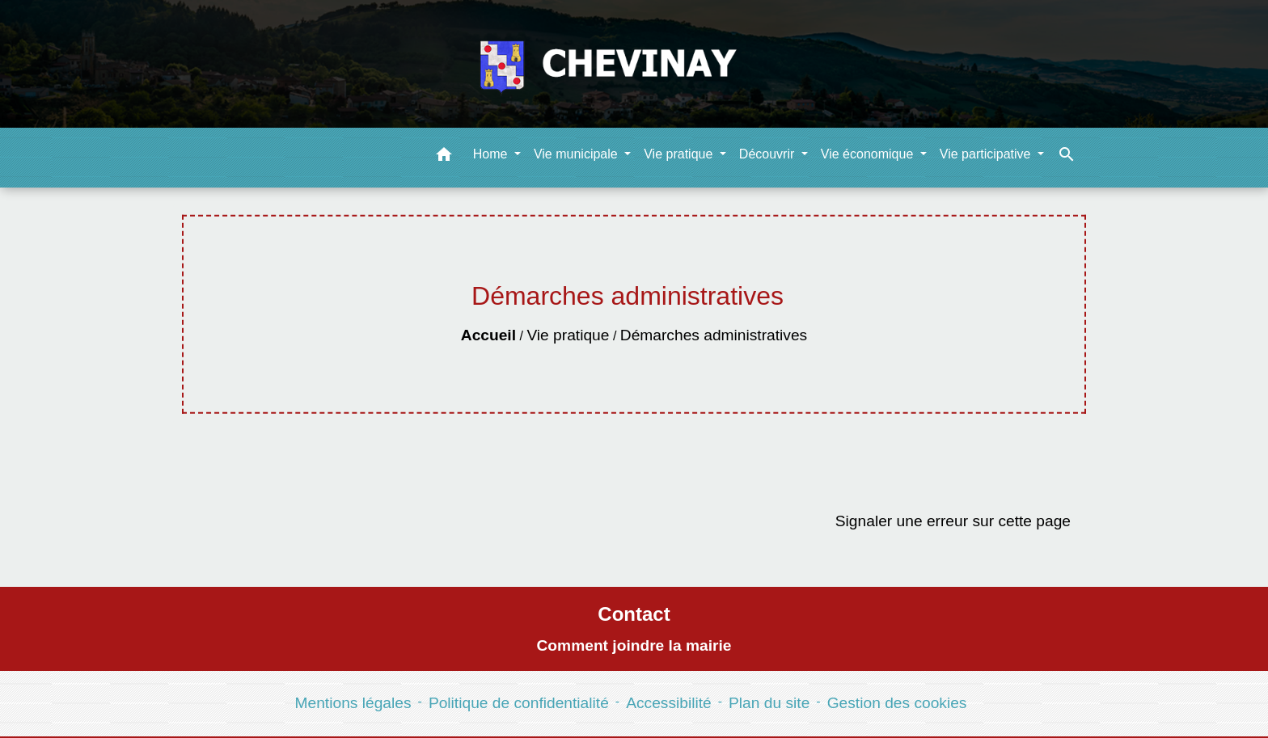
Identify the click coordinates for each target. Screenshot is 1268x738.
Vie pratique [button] (680, 154)
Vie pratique (567, 335)
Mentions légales (353, 702)
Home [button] (492, 154)
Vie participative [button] (987, 154)
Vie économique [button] (869, 154)
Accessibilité (669, 702)
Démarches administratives (713, 335)
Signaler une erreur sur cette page (953, 520)
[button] (444, 157)
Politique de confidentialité (519, 702)
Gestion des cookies (897, 702)
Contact (634, 614)
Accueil (488, 335)
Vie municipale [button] (577, 154)
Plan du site (769, 702)
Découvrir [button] (768, 154)
